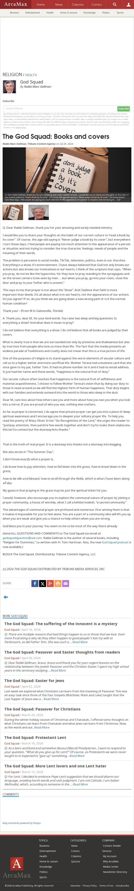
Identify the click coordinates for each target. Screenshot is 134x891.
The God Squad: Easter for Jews (34, 680)
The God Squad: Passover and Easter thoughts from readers (62, 652)
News (74, 845)
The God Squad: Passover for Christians (42, 709)
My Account (110, 856)
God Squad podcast (115, 542)
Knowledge (90, 12)
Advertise (75, 885)
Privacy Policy (90, 885)
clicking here (21, 127)
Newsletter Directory (115, 872)
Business (14, 12)
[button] (12, 172)
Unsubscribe (122, 885)
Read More (79, 642)
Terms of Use (106, 885)
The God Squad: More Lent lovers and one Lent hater (55, 765)
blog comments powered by (22, 823)
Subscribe (123, 109)
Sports (120, 12)
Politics (106, 12)
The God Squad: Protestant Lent (35, 737)
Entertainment (32, 12)
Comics (75, 851)
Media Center (110, 866)
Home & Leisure (68, 12)
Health (50, 12)
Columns (76, 856)
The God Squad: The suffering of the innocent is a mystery (60, 623)
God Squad (11, 630)
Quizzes (75, 861)
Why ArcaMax (110, 861)
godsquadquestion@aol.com (22, 538)
